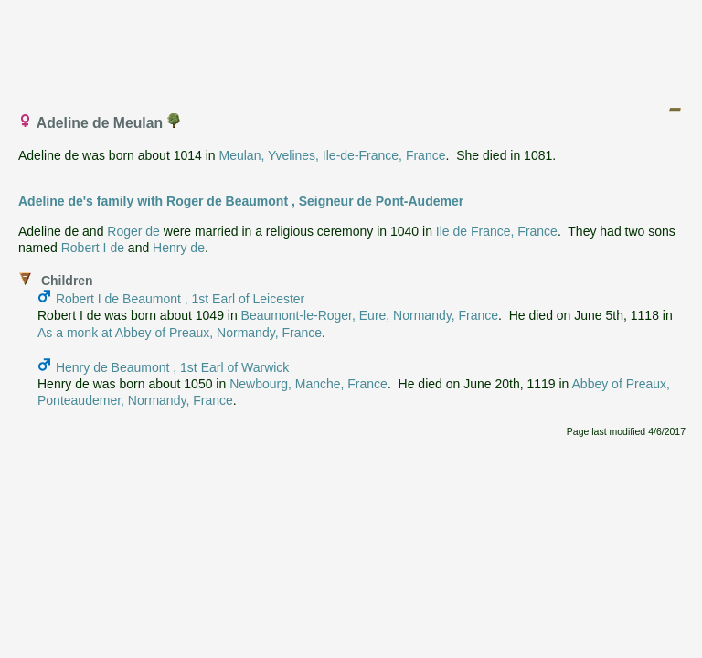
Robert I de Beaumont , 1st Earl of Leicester (180, 299)
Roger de (133, 231)
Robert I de (92, 247)
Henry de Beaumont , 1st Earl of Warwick (172, 367)
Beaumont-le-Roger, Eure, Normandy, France (369, 315)
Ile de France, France (497, 231)
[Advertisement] (352, 48)
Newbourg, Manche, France (308, 384)
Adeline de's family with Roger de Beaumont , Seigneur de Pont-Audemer (240, 201)
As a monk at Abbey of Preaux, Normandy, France (179, 332)
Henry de (179, 247)
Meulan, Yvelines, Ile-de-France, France (332, 155)
